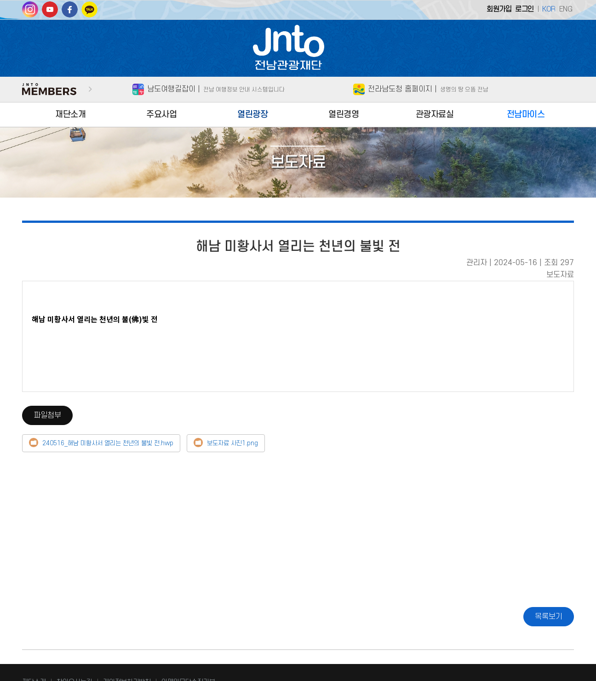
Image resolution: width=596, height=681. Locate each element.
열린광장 (252, 114)
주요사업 (161, 114)
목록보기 (548, 617)
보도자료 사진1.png (232, 443)
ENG (566, 9)
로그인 (524, 9)
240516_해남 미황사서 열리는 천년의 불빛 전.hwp (107, 443)
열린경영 (343, 114)
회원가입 (499, 9)
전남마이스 (526, 114)
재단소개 (70, 114)
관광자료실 (435, 114)
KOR (549, 9)
